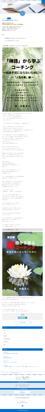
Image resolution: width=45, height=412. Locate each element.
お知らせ (5, 330)
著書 (4, 344)
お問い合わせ (22, 392)
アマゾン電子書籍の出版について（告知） (11, 40)
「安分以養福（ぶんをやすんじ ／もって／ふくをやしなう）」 (15, 38)
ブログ (9, 18)
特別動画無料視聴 (6, 338)
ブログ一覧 (22, 322)
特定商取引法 (5, 341)
